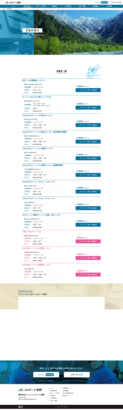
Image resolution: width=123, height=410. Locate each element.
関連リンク (66, 395)
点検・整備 (82, 6)
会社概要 (109, 6)
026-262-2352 (37, 144)
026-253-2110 (37, 177)
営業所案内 (27, 6)
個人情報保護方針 (68, 393)
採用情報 (95, 6)
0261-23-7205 (37, 277)
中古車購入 (68, 6)
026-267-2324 (37, 127)
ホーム (14, 6)
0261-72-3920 (37, 260)
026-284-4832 (37, 92)
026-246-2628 (37, 194)
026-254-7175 (37, 111)
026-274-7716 (37, 210)
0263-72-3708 (37, 244)
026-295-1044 (37, 161)
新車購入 (54, 6)
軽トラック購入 (41, 6)
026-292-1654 (37, 227)
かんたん (102, 2)
